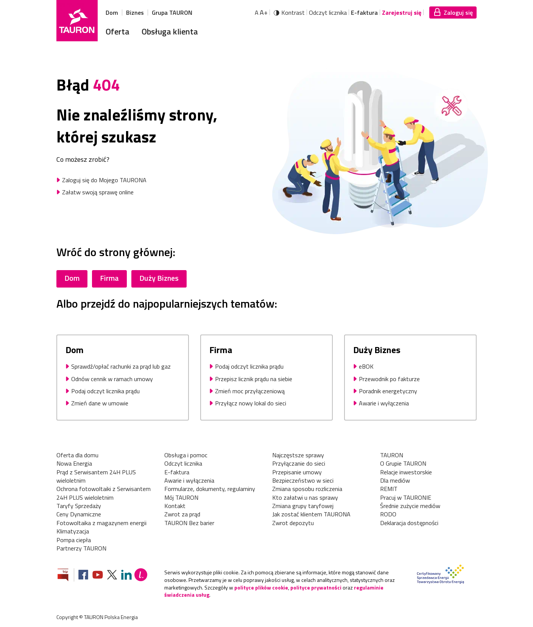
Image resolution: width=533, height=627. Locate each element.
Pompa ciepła (73, 540)
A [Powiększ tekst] (261, 12)
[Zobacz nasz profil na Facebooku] (83, 576)
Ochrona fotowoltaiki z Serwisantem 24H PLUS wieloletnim (103, 493)
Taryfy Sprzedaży (78, 506)
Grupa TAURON (172, 12)
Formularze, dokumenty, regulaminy (209, 489)
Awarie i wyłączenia (189, 480)
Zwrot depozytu (293, 523)
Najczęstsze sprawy (298, 455)
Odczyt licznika (328, 12)
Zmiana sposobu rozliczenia (307, 489)
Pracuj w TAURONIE (405, 497)
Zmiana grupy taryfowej (303, 506)
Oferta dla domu (77, 455)
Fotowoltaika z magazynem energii (101, 523)
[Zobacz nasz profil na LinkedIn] (126, 576)
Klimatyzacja (72, 531)
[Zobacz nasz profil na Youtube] (97, 576)
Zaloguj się (458, 12)
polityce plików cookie (261, 587)
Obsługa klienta (170, 31)
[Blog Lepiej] (140, 576)
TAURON (391, 455)
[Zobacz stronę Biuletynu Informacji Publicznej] (65, 576)
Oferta (117, 31)
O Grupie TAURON (403, 463)
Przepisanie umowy (297, 472)
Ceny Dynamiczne (78, 514)
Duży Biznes (159, 278)
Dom (112, 12)
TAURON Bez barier (189, 523)
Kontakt (174, 506)
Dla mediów (395, 480)
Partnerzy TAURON (81, 548)
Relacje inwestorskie (406, 472)
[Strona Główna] (77, 20)
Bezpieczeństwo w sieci (303, 480)
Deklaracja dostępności (409, 523)
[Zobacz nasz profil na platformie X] (112, 576)
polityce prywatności (315, 587)
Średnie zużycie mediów (410, 506)
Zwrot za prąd (182, 514)
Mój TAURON (181, 497)
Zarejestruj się (401, 12)
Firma (109, 278)
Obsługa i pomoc (185, 455)
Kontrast (293, 12)
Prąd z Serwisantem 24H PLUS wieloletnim (96, 476)
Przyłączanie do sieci (298, 463)
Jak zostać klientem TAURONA (311, 514)
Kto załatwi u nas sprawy (305, 497)
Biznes (135, 12)
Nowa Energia (74, 463)
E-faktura (364, 12)
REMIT (388, 489)
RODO (388, 514)
